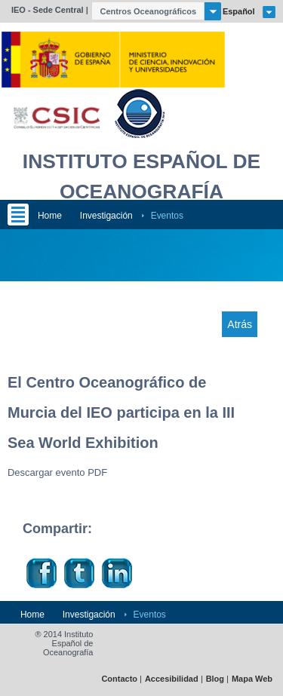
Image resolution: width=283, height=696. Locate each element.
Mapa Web (252, 679)
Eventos (167, 215)
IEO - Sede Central (47, 9)
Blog (215, 679)
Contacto (119, 679)
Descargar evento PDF (57, 472)
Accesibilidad (171, 679)
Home (50, 215)
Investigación (106, 215)
